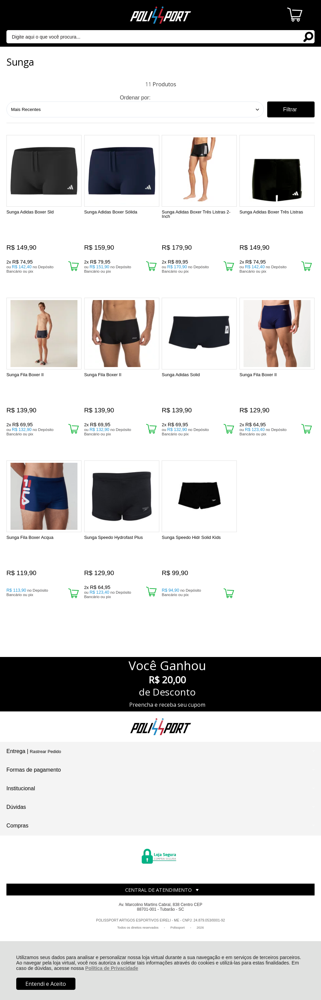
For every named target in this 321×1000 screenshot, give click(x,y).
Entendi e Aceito (45, 983)
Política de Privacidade (111, 968)
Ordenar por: (135, 97)
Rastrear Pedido (45, 751)
